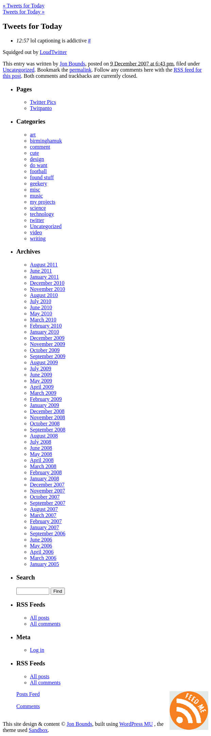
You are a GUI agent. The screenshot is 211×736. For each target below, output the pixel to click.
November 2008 (47, 417)
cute (34, 153)
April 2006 (42, 552)
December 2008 (47, 411)
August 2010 (44, 295)
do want (38, 165)
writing (38, 238)
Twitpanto (41, 108)
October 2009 (45, 350)
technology (42, 214)
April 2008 (42, 460)
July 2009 (40, 368)
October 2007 (45, 497)
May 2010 (41, 313)
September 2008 (47, 430)
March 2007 (43, 515)
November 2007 (47, 491)
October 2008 (45, 423)
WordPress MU (136, 724)
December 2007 (47, 484)
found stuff (42, 177)
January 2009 (44, 405)
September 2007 (47, 503)
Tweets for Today (24, 5)
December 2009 (47, 338)
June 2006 (41, 539)
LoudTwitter (53, 52)
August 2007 (44, 509)
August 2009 (44, 362)
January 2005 (44, 564)
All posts (39, 618)
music (36, 196)
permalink (80, 70)
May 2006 (41, 546)
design (37, 159)
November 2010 (47, 289)
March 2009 (43, 393)
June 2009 (41, 375)
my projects (42, 202)
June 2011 (41, 271)
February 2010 (46, 326)
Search (25, 577)
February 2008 (46, 472)
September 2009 (47, 356)
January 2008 (44, 478)
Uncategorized (18, 70)
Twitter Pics (43, 102)
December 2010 (47, 283)
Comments (28, 706)
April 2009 (42, 387)
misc (35, 189)
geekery (38, 183)
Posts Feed (28, 694)
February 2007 (46, 521)
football (38, 171)
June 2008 (41, 448)
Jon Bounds (72, 64)
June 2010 (41, 307)
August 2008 (44, 436)
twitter (37, 220)
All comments (45, 624)
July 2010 (40, 301)
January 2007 (44, 527)
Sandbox (38, 730)
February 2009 (46, 399)
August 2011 (44, 265)
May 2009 (41, 381)
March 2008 (43, 466)
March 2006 (43, 558)
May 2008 (41, 454)
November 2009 (47, 344)
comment (40, 147)
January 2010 (44, 332)
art (33, 134)
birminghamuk (46, 141)
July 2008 (40, 442)
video (36, 232)
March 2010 (43, 320)
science (38, 208)
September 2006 (47, 533)
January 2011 (44, 277)
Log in (37, 650)
